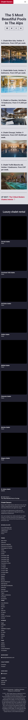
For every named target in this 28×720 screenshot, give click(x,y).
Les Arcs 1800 (4, 570)
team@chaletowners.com (7, 657)
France (3, 538)
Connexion (3, 664)
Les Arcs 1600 (4, 568)
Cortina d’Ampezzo (5, 648)
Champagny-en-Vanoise (6, 548)
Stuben (2, 634)
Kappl (2, 623)
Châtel (2, 550)
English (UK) (4, 680)
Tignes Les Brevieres (6, 595)
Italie (2, 640)
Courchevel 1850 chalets (8, 272)
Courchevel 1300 (5, 555)
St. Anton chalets (5, 489)
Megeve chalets (5, 458)
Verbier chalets (5, 334)
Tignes (2, 593)
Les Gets (3, 574)
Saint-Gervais (4, 583)
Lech (2, 626)
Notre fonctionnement (8, 689)
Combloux (3, 551)
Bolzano (3, 644)
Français (3, 684)
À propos (3, 666)
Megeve (3, 576)
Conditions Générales (19, 689)
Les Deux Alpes (4, 572)
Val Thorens (4, 598)
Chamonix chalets (6, 396)
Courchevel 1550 (5, 557)
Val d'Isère (3, 596)
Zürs (2, 638)
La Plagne (3, 566)
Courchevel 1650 (5, 559)
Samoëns (3, 589)
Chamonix (3, 542)
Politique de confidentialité (14, 691)
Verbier (2, 614)
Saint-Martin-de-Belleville (7, 585)
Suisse (2, 600)
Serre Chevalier (4, 591)
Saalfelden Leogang (5, 628)
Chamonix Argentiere (6, 544)
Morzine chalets (5, 427)
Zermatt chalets (5, 241)
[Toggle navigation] (25, 2)
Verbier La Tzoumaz (5, 616)
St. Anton (3, 632)
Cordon (2, 553)
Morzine (3, 580)
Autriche (3, 620)
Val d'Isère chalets (6, 303)
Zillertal (3, 636)
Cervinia (3, 646)
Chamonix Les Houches (6, 546)
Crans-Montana (4, 603)
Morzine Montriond (5, 581)
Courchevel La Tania (5, 563)
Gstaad (2, 605)
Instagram (4, 673)
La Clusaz (3, 565)
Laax (2, 608)
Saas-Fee (3, 610)
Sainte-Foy (3, 587)
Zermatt (3, 618)
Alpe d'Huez (4, 540)
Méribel (3, 578)
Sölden (2, 630)
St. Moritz (3, 612)
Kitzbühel (3, 624)
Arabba (2, 643)
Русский (3, 682)
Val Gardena (4, 650)
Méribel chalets (5, 365)
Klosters (3, 606)
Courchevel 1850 (5, 561)
